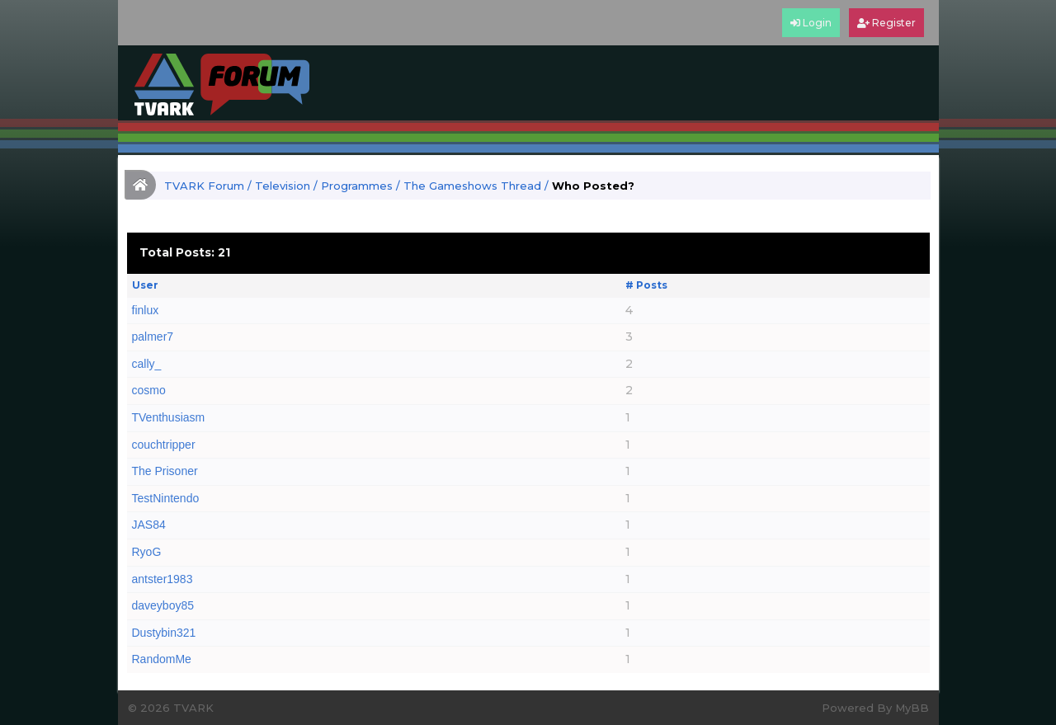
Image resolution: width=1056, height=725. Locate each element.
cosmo (149, 390)
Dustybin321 (164, 632)
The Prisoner (165, 471)
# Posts (646, 285)
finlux (145, 310)
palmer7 (153, 336)
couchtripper (164, 444)
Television (282, 185)
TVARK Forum (204, 185)
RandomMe (161, 659)
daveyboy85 (163, 605)
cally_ (147, 363)
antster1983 (162, 579)
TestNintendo (166, 498)
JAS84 (149, 524)
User (145, 285)
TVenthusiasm (168, 417)
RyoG (147, 551)
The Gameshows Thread (472, 185)
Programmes (357, 185)
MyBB (912, 707)
